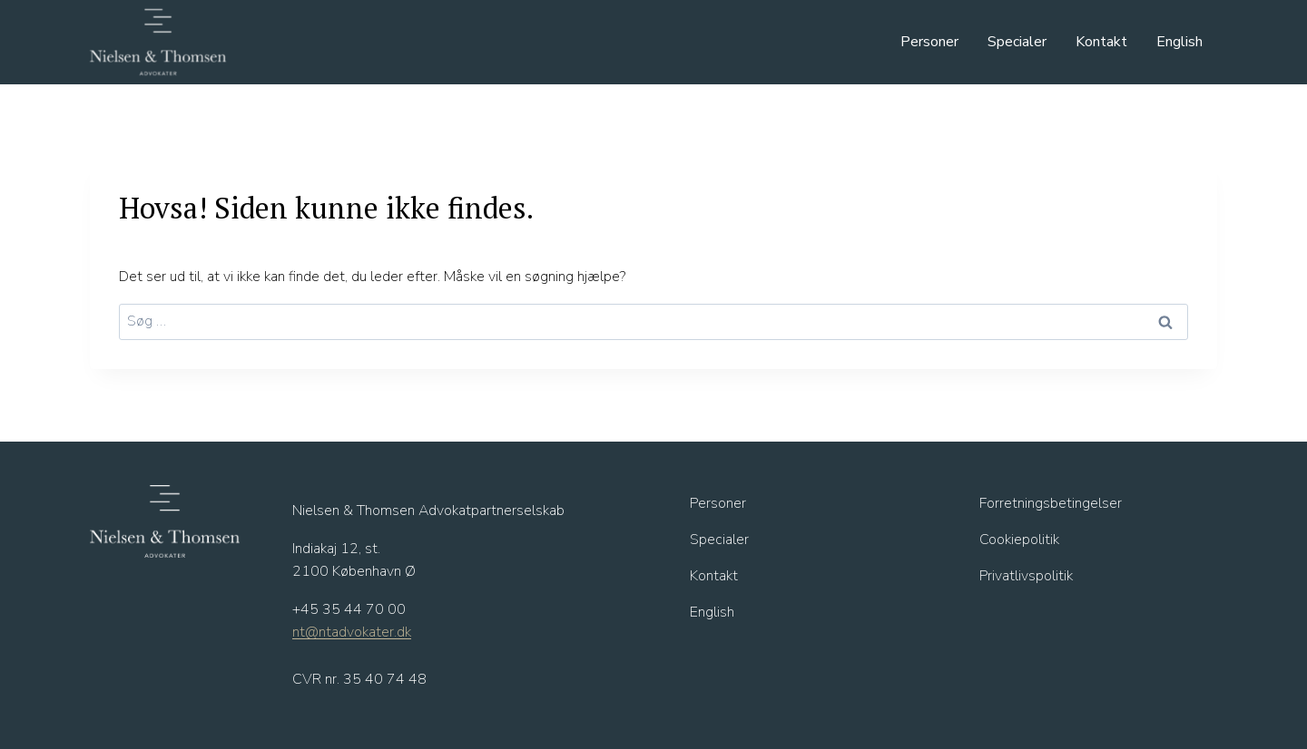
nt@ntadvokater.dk (351, 632)
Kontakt (1101, 42)
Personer (929, 42)
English (1179, 42)
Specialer (1017, 42)
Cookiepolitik (1019, 540)
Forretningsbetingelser (1050, 503)
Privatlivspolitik (1026, 576)
